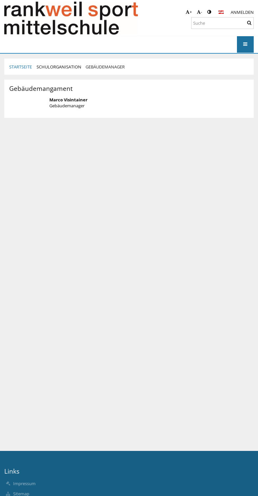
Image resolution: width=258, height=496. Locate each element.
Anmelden (242, 12)
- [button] (199, 12)
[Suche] (222, 23)
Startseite (20, 67)
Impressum (24, 483)
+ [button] (189, 12)
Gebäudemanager (105, 67)
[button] (221, 12)
